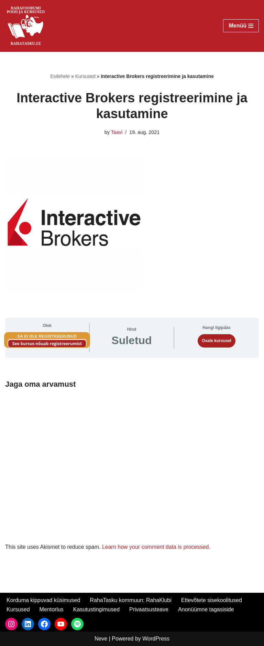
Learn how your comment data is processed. (156, 547)
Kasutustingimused (96, 609)
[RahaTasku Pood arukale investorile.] (25, 26)
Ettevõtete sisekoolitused (211, 600)
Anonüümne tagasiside (206, 609)
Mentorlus (52, 609)
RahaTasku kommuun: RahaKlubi (130, 600)
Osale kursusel (216, 340)
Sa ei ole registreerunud (47, 336)
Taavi (117, 132)
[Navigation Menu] (241, 25)
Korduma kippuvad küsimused (43, 600)
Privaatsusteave (148, 609)
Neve (101, 639)
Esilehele (60, 76)
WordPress (155, 639)
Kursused (85, 76)
